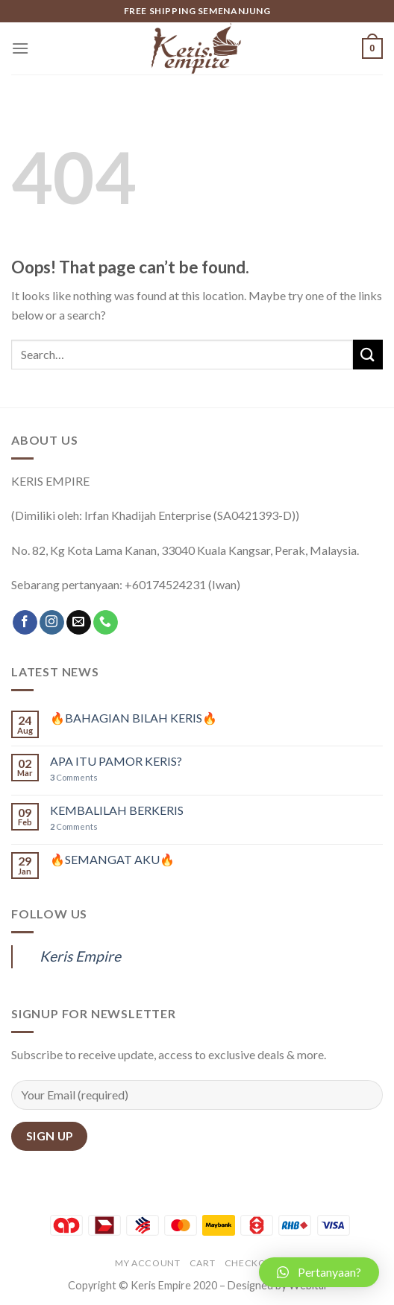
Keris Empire (80, 956)
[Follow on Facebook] (25, 622)
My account (147, 1263)
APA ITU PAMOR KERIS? (116, 761)
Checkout (252, 1263)
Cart (202, 1263)
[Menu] (20, 48)
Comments (74, 777)
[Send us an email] (78, 622)
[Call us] (105, 622)
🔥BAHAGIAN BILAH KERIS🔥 (133, 718)
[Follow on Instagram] (52, 622)
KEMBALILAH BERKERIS (117, 810)
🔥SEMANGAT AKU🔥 (112, 859)
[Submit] (368, 354)
